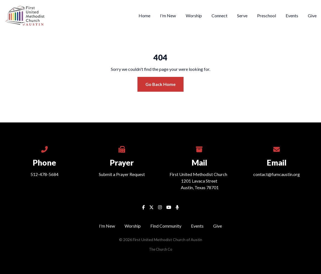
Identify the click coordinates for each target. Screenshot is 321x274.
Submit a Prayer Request (122, 174)
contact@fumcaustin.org (276, 174)
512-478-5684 (44, 174)
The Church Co (160, 249)
